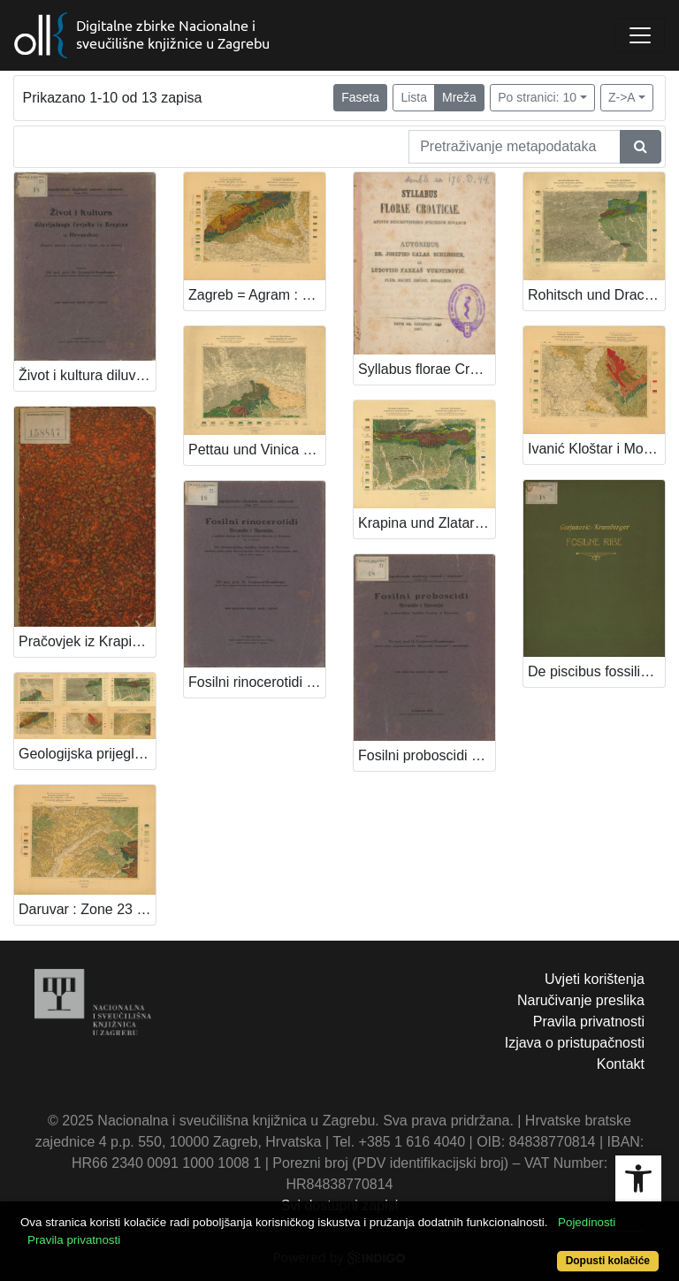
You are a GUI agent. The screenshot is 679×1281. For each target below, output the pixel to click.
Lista (414, 97)
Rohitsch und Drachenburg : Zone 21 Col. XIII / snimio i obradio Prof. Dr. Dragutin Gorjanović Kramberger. (596, 294)
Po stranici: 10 (537, 97)
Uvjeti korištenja (595, 979)
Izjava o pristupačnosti (575, 1042)
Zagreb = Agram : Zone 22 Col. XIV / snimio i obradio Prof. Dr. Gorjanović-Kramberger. (256, 294)
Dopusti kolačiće (608, 1260)
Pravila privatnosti (589, 1021)
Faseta (360, 97)
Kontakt (621, 1063)
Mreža (459, 97)
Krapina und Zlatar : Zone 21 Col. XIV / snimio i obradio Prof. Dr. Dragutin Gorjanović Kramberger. (426, 522)
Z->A (622, 97)
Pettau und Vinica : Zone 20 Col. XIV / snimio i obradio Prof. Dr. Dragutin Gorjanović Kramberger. (256, 449)
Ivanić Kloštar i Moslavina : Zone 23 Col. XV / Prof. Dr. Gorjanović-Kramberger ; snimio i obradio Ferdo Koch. (596, 448)
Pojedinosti (586, 1222)
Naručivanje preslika (581, 1000)
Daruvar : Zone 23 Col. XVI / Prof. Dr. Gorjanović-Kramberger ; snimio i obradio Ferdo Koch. (87, 909)
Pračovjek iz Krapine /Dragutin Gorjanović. (87, 641)
